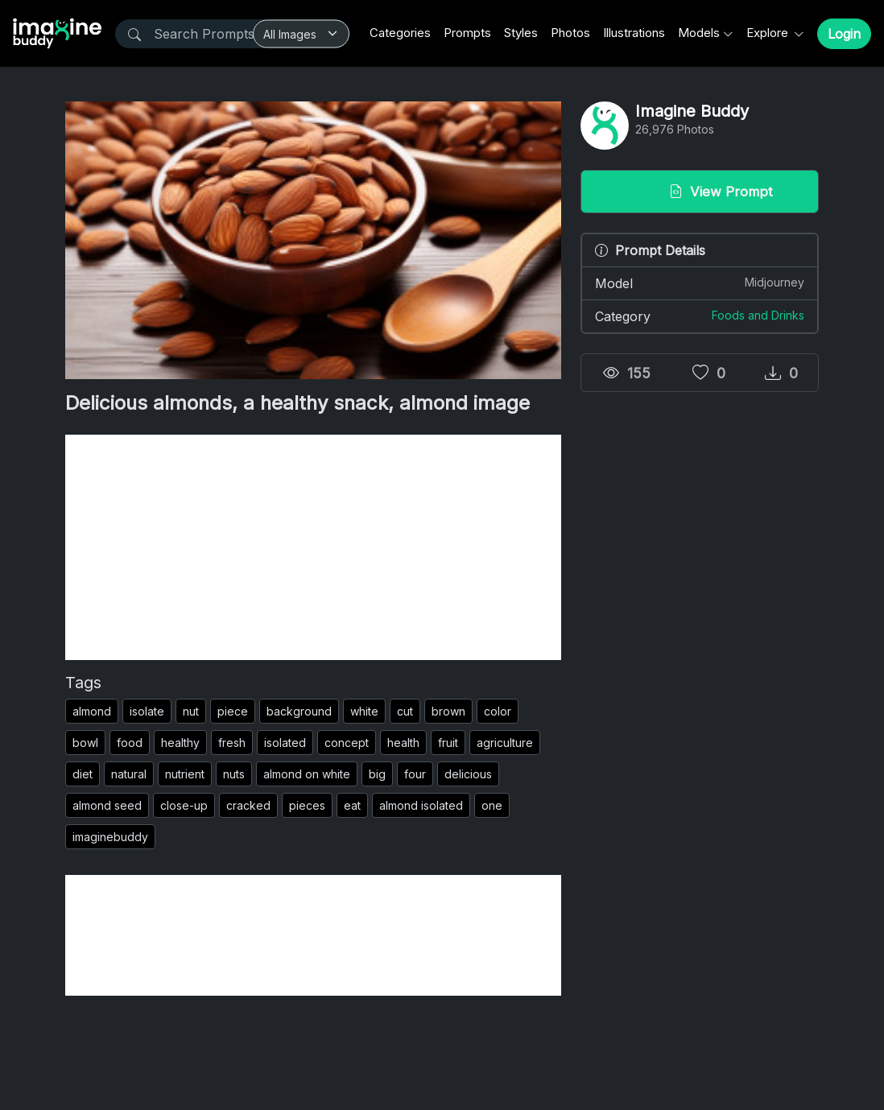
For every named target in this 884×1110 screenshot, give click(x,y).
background (299, 711)
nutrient (184, 774)
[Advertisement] (313, 547)
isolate (147, 711)
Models (699, 32)
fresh (232, 742)
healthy (180, 742)
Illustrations (634, 32)
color (497, 711)
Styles (521, 32)
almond (91, 711)
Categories (400, 32)
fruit (448, 742)
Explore (768, 32)
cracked (248, 805)
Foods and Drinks (758, 315)
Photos (570, 32)
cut (405, 711)
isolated (285, 742)
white (364, 711)
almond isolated (421, 805)
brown (448, 711)
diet (82, 774)
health (403, 742)
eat (352, 805)
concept (346, 742)
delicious (468, 774)
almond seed (107, 805)
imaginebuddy (110, 837)
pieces (307, 805)
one (491, 805)
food (130, 742)
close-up (184, 805)
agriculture (505, 742)
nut (191, 711)
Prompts (467, 32)
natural (129, 774)
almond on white (306, 774)
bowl (85, 742)
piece (232, 711)
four (415, 774)
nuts (234, 774)
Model (699, 282)
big (377, 774)
